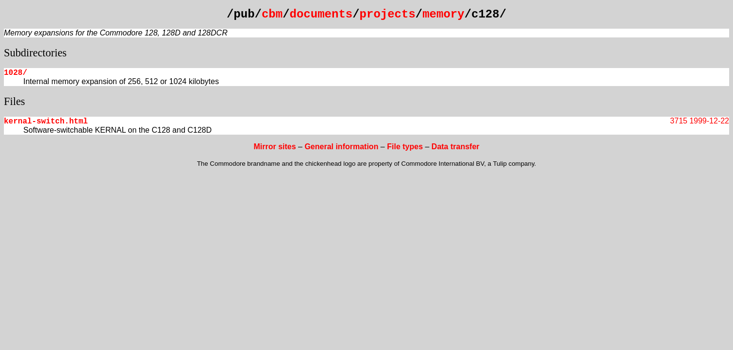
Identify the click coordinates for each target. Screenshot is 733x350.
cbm (272, 14)
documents (321, 14)
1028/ (15, 73)
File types (405, 146)
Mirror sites (274, 146)
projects (388, 14)
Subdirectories (35, 53)
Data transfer (456, 146)
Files (14, 101)
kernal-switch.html (46, 121)
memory (443, 14)
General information (341, 146)
